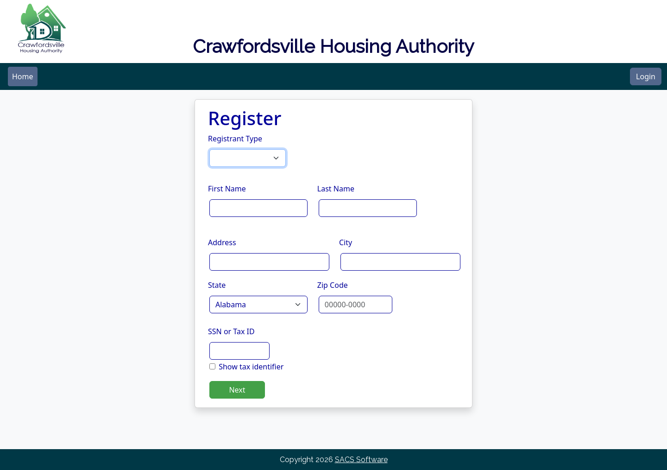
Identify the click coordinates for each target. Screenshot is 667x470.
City (345, 242)
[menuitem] (23, 76)
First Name (227, 189)
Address (222, 242)
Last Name (335, 189)
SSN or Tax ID (231, 331)
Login (645, 76)
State (217, 285)
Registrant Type (235, 138)
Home (22, 76)
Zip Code (332, 285)
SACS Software (361, 459)
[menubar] (23, 76)
